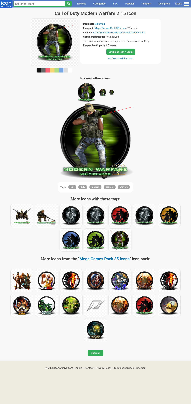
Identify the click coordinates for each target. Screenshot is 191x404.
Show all (95, 353)
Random (146, 3)
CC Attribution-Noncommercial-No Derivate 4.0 (119, 32)
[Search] (68, 4)
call (72, 187)
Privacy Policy (103, 367)
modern (95, 187)
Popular (129, 3)
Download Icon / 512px (120, 51)
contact (110, 187)
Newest (81, 3)
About (79, 367)
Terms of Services (124, 367)
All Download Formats (120, 58)
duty (83, 187)
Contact (89, 367)
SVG (115, 3)
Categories (99, 3)
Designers (164, 3)
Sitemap (141, 367)
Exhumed (99, 23)
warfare (124, 187)
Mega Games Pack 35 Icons (110, 28)
